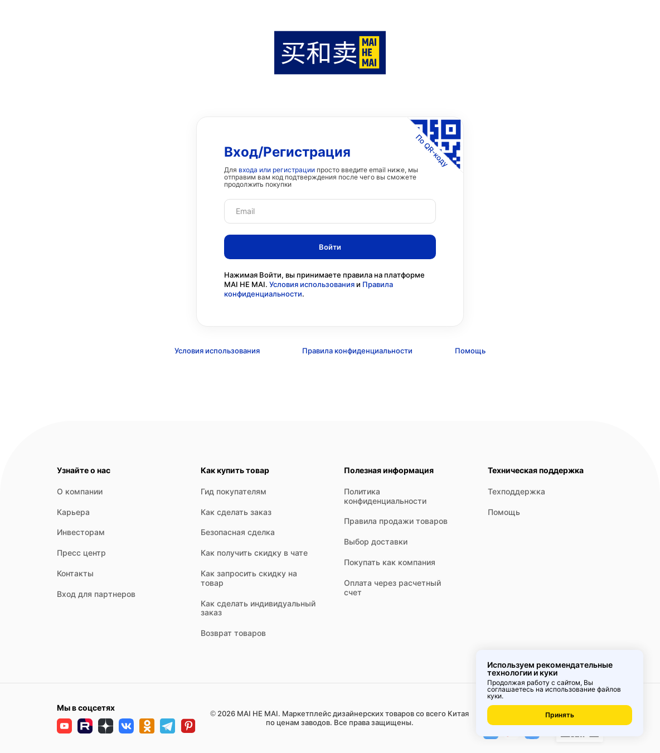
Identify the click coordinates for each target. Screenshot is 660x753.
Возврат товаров (233, 633)
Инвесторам (81, 532)
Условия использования (312, 284)
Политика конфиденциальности (385, 496)
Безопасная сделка (238, 532)
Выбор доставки (375, 541)
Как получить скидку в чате (254, 552)
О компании (80, 491)
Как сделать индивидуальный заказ (258, 608)
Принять (559, 715)
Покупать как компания (389, 562)
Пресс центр (81, 552)
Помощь (470, 350)
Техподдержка (516, 491)
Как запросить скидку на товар (249, 578)
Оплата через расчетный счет (392, 587)
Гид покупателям (233, 491)
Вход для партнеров (96, 594)
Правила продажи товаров (396, 521)
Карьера (73, 512)
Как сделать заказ (236, 512)
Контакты (75, 573)
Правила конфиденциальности (357, 350)
